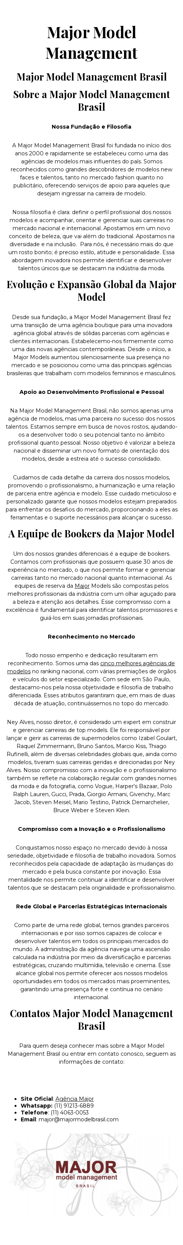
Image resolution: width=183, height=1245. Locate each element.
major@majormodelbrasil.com (79, 1119)
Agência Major (75, 1098)
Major (82, 585)
